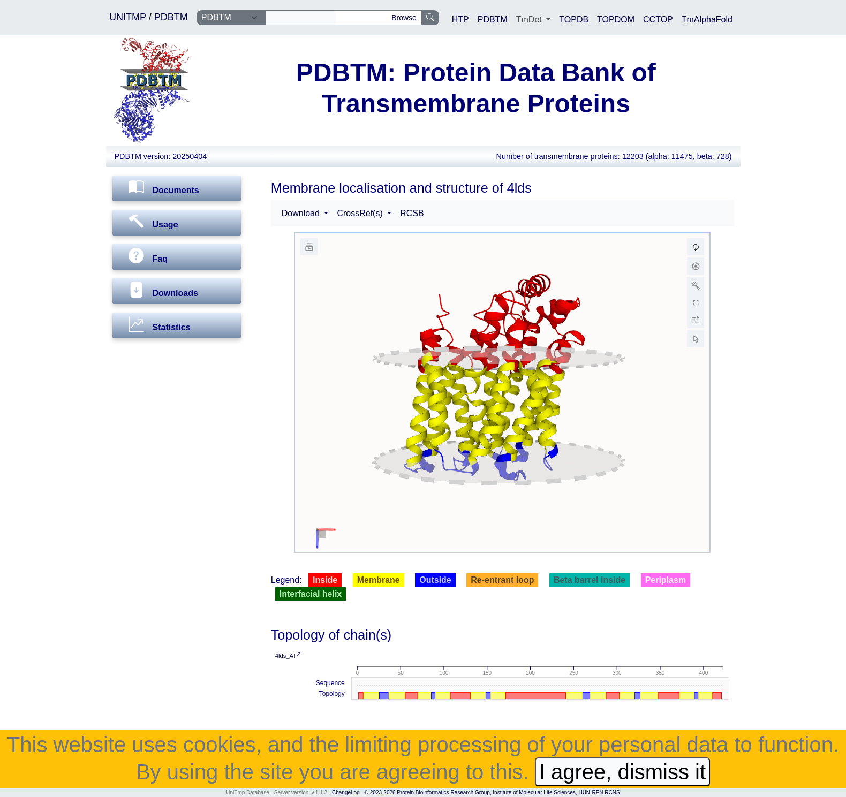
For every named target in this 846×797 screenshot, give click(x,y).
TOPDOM (615, 19)
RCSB (412, 213)
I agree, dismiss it (622, 772)
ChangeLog (346, 792)
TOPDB (573, 19)
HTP (460, 19)
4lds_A (288, 655)
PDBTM (171, 17)
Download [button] (302, 213)
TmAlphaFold (707, 19)
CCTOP (658, 19)
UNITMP (129, 17)
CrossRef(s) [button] (361, 213)
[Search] (301, 18)
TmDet (530, 19)
